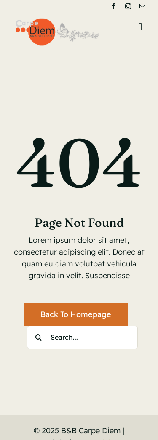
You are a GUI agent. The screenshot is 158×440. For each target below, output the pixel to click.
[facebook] (114, 6)
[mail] (142, 6)
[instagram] (128, 6)
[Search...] (82, 337)
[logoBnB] (57, 22)
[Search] (38, 337)
